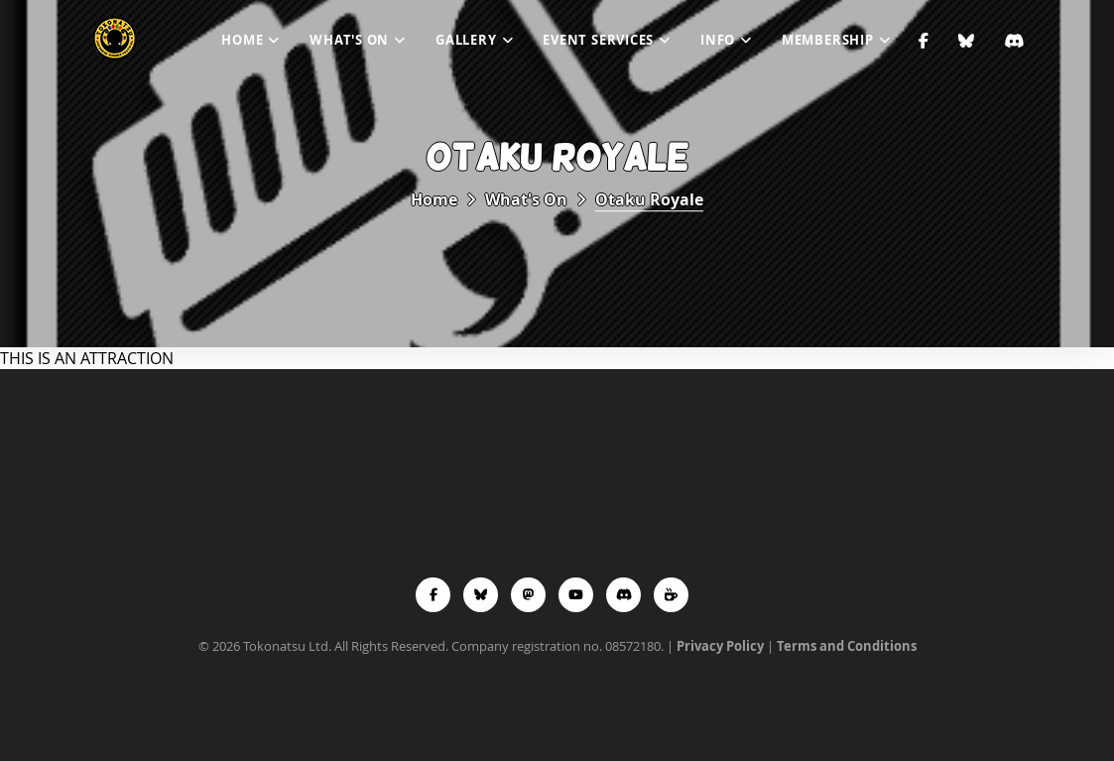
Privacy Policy (720, 646)
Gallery (465, 40)
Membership (828, 40)
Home (242, 40)
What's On (349, 40)
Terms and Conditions (847, 646)
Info (717, 40)
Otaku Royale (649, 199)
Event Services (598, 40)
